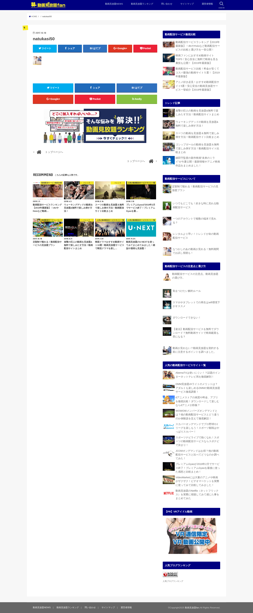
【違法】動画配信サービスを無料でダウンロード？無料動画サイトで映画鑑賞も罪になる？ (196, 333)
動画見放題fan (192, 607)
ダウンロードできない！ (187, 317)
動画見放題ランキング (142, 4)
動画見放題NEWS (114, 4)
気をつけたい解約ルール (187, 291)
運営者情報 (207, 4)
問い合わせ (166, 4)
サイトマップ (187, 4)
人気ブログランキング (173, 581)
